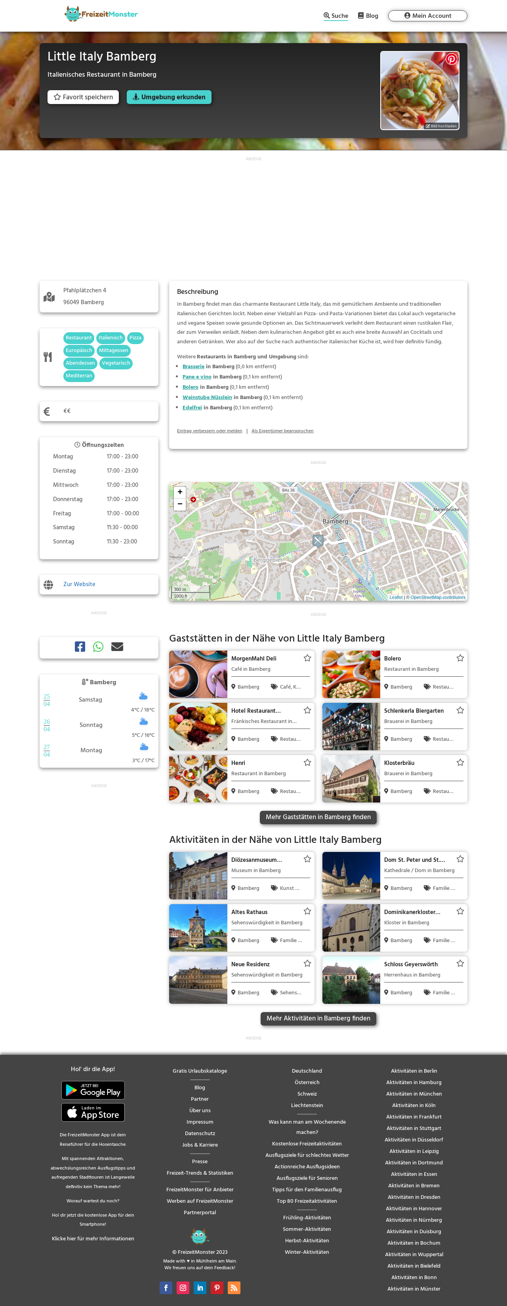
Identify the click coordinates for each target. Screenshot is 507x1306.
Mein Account (432, 16)
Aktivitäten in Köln (414, 1105)
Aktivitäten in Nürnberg (414, 1220)
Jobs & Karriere (200, 1145)
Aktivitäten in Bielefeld (413, 1266)
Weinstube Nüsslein (207, 397)
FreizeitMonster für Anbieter (200, 1189)
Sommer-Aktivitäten (307, 1229)
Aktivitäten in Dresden (414, 1197)
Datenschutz (200, 1133)
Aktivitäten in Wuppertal (414, 1254)
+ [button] (180, 493)
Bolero (190, 387)
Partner (200, 1099)
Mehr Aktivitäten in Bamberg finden (318, 1018)
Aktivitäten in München (414, 1094)
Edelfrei (192, 408)
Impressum (200, 1122)
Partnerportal (200, 1212)
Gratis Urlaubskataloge (200, 1071)
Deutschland (307, 1071)
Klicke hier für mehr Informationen (93, 1239)
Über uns (200, 1110)
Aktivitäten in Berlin (414, 1071)
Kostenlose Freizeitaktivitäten (307, 1144)
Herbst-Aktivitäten (307, 1240)
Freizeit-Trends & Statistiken (200, 1173)
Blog (372, 16)
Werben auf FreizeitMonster (200, 1201)
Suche (340, 17)
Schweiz (307, 1094)
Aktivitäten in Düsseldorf (414, 1140)
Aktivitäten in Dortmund (414, 1163)
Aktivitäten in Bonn (414, 1277)
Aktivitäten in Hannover (414, 1208)
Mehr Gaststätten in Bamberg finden (318, 817)
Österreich (307, 1082)
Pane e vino (197, 377)
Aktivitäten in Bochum (413, 1243)
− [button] (180, 505)
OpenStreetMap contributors (438, 597)
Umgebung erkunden (173, 97)
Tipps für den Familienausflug (307, 1189)
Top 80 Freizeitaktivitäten (307, 1201)
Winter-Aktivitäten (307, 1252)
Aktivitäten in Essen (414, 1174)
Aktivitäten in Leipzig (414, 1151)
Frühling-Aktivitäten (307, 1218)
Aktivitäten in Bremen (414, 1186)
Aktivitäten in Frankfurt (414, 1117)
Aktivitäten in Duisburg (414, 1231)
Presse (200, 1161)
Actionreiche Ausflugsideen (307, 1167)
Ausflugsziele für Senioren (307, 1178)
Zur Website (79, 584)
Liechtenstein (307, 1105)
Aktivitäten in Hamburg (414, 1082)
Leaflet (396, 597)
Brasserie (193, 366)
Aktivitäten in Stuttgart (414, 1128)
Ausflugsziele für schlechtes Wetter (307, 1155)
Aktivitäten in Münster (413, 1289)
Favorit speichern (83, 97)
